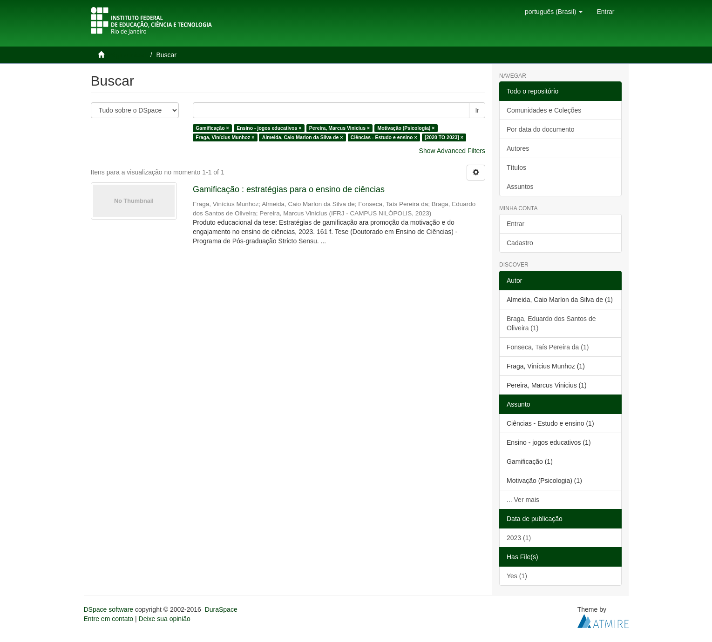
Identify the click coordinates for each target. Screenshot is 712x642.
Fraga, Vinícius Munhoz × (225, 137)
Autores (518, 148)
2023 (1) (519, 538)
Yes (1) (517, 576)
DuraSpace (221, 609)
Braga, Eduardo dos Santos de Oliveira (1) (551, 323)
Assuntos (520, 186)
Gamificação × (212, 128)
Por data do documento (541, 129)
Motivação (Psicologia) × (406, 128)
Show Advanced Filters (452, 150)
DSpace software (109, 609)
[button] (554, 11)
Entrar (515, 223)
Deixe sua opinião (164, 618)
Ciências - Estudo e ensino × (384, 137)
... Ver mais (523, 499)
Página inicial (127, 55)
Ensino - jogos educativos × (269, 128)
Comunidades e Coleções (544, 110)
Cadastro (520, 243)
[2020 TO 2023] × (444, 137)
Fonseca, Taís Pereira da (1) (548, 347)
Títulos (516, 167)
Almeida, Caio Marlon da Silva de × (302, 137)
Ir (477, 110)
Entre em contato (109, 618)
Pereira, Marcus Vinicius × (339, 128)
